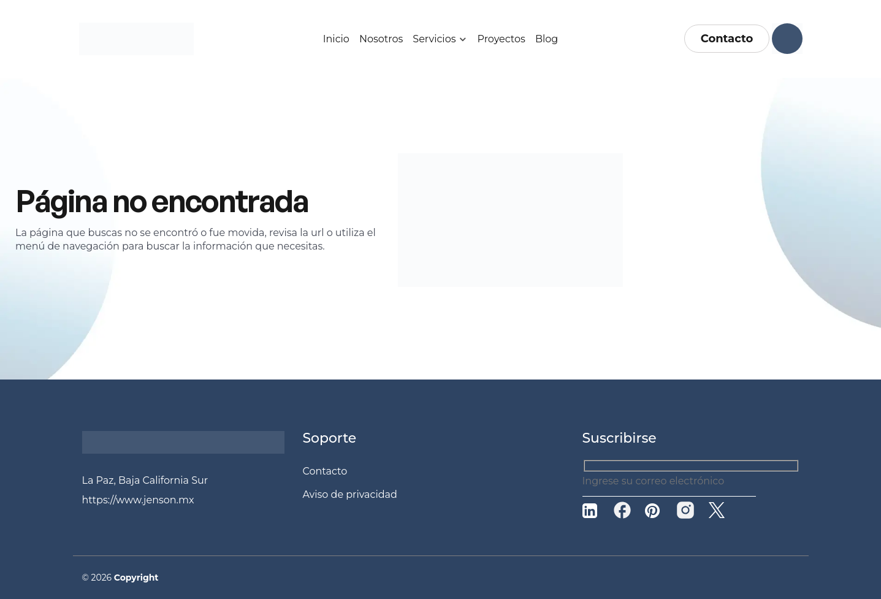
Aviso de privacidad (350, 494)
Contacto (727, 38)
